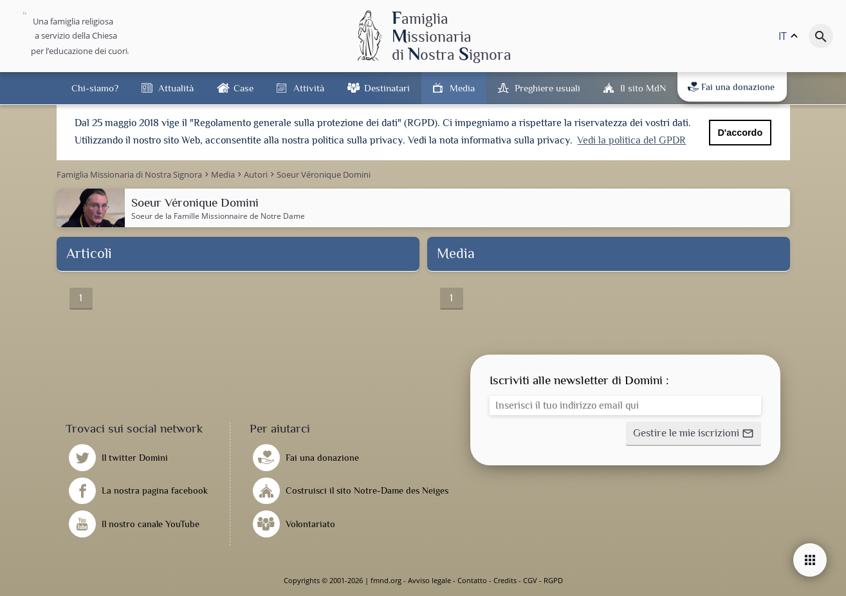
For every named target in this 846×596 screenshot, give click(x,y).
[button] (693, 434)
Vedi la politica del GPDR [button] (631, 140)
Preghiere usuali (547, 87)
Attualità (176, 87)
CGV (530, 580)
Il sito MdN (643, 87)
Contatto (472, 580)
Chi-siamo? (94, 87)
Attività (308, 87)
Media (462, 87)
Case (243, 87)
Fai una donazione (731, 87)
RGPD (553, 580)
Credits (505, 580)
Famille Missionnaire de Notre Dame (239, 215)
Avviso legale (429, 580)
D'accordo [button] (739, 132)
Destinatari (387, 87)
